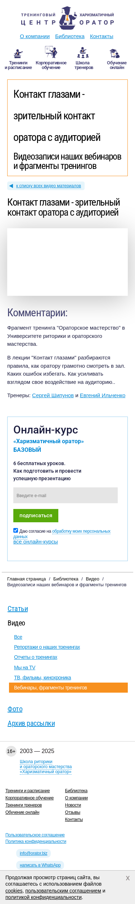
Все (18, 637)
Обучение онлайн (22, 812)
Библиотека (70, 36)
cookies (13, 891)
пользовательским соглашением (63, 891)
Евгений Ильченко (103, 395)
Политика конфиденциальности (35, 841)
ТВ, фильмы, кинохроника (42, 677)
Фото (15, 709)
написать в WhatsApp (40, 865)
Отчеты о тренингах (35, 657)
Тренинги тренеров (23, 805)
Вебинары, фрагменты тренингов (50, 687)
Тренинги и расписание (27, 790)
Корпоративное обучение (29, 797)
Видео (16, 623)
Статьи (18, 608)
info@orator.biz (33, 853)
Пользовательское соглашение (35, 835)
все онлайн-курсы (35, 541)
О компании (35, 36)
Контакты (101, 36)
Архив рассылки (31, 723)
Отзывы (72, 812)
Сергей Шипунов (53, 395)
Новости (73, 805)
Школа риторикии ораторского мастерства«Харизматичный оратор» (46, 766)
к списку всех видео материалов (48, 185)
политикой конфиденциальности (43, 897)
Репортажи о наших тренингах (47, 647)
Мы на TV (24, 667)
